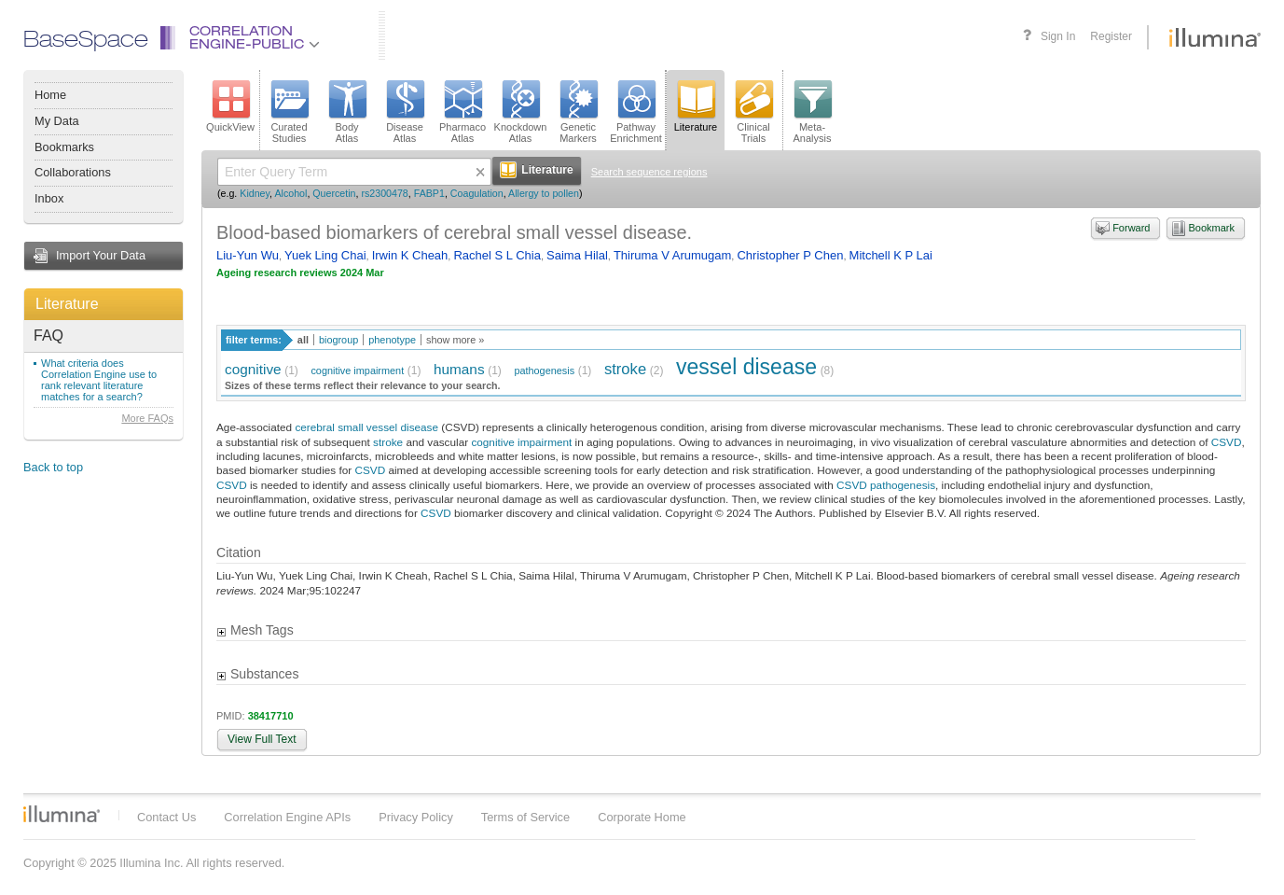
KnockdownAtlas (520, 112)
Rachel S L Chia (496, 255)
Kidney (254, 193)
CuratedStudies (289, 112)
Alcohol (290, 193)
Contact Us (166, 817)
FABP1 (429, 193)
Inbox (49, 198)
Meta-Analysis (813, 112)
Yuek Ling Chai (325, 255)
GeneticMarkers (578, 112)
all (303, 339)
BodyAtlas (347, 112)
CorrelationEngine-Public (254, 38)
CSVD (1226, 442)
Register (1111, 36)
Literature (67, 304)
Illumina (61, 813)
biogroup (338, 339)
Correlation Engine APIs (287, 817)
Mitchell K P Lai (890, 255)
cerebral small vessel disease (366, 427)
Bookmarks (64, 147)
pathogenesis (544, 370)
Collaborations (73, 172)
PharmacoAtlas (462, 112)
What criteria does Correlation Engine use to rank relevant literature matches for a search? (99, 379)
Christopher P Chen (790, 255)
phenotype (392, 339)
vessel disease (746, 367)
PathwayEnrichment (636, 112)
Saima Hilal (577, 255)
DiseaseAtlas (404, 112)
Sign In (1058, 36)
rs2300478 (384, 193)
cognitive (253, 369)
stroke (625, 369)
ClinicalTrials (753, 112)
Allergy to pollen (543, 193)
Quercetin (333, 193)
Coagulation (477, 193)
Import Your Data (100, 255)
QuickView (230, 106)
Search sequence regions (649, 171)
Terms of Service (525, 817)
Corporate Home (642, 817)
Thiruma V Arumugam (672, 255)
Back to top (53, 467)
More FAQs (147, 418)
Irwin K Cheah (410, 255)
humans (459, 369)
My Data (57, 121)
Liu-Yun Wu (247, 255)
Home (50, 95)
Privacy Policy (416, 817)
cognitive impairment (357, 370)
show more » (455, 339)
